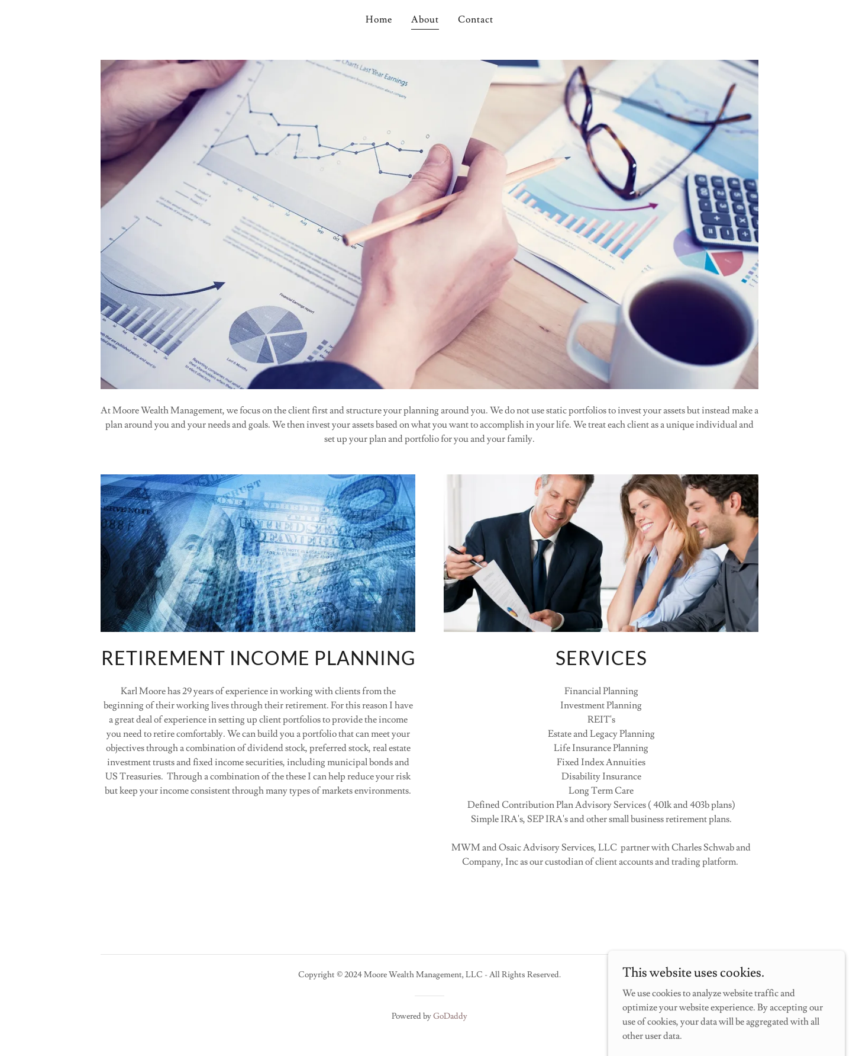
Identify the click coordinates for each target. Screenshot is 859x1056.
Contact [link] (475, 19)
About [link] (425, 19)
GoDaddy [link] (450, 1016)
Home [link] (379, 19)
